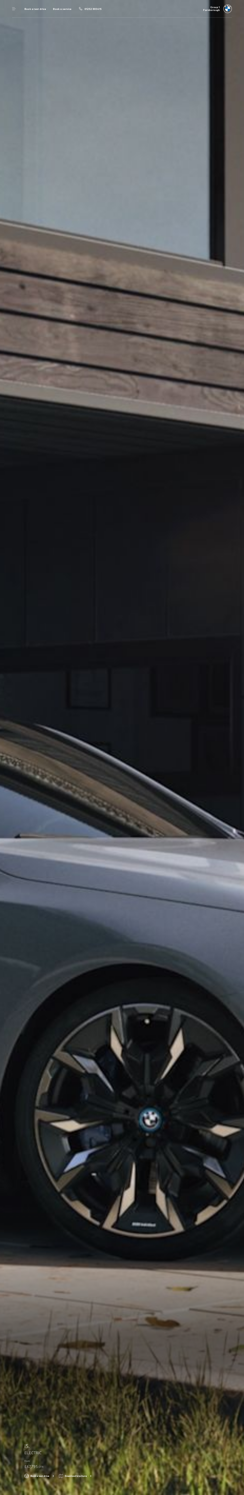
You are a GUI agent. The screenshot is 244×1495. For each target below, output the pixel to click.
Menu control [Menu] (14, 9)
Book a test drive (35, 9)
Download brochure (76, 1476)
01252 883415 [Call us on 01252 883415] (93, 9)
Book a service (62, 9)
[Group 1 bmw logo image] (217, 9)
